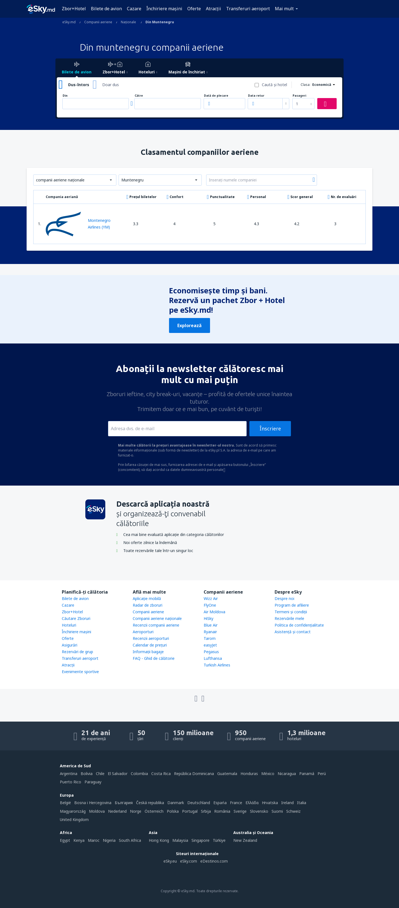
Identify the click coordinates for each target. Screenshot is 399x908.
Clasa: (305, 84)
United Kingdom (74, 819)
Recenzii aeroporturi (151, 638)
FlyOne (210, 605)
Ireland (287, 802)
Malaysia (180, 840)
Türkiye (219, 840)
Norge (135, 811)
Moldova (97, 811)
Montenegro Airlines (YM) (78, 224)
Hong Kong (159, 840)
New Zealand (245, 840)
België (65, 802)
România (222, 811)
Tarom (210, 638)
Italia (301, 802)
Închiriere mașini (164, 9)
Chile (100, 773)
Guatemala (227, 773)
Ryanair (210, 631)
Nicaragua (287, 773)
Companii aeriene (148, 611)
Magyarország (73, 811)
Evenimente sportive (80, 671)
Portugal (190, 811)
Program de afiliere (292, 605)
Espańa (220, 802)
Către (139, 96)
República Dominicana (194, 773)
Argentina (68, 773)
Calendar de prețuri (150, 645)
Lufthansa (213, 658)
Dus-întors (78, 84)
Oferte (194, 9)
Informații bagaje (148, 651)
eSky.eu (170, 861)
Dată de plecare (216, 96)
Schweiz (293, 811)
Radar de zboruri (147, 605)
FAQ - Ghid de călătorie (154, 658)
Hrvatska (270, 802)
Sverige (240, 811)
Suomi (277, 811)
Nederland (117, 811)
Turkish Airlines (217, 665)
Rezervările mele (289, 618)
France (236, 802)
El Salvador (117, 773)
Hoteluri (69, 625)
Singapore (200, 840)
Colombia (139, 773)
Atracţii (213, 9)
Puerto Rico (70, 781)
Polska (173, 811)
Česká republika (150, 802)
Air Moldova (214, 611)
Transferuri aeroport (248, 9)
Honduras (249, 773)
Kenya (79, 840)
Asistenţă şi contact (293, 631)
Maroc (93, 840)
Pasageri (299, 96)
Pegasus (211, 651)
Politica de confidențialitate (299, 625)
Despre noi (284, 598)
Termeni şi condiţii (291, 611)
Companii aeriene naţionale (157, 618)
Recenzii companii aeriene (156, 625)
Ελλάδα (252, 802)
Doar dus (110, 84)
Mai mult (284, 9)
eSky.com (188, 861)
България (124, 802)
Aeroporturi (143, 631)
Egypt (65, 840)
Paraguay (93, 781)
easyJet (210, 645)
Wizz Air (211, 598)
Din (65, 96)
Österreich (154, 811)
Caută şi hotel (274, 84)
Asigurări (69, 645)
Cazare (134, 9)
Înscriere (270, 428)
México (267, 773)
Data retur (256, 96)
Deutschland (198, 802)
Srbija (206, 811)
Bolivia (87, 773)
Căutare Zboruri (76, 618)
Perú (322, 773)
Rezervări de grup (77, 651)
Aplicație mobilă (147, 598)
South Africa (130, 840)
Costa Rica (161, 773)
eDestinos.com (214, 861)
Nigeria (109, 840)
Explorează (189, 325)
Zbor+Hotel (74, 9)
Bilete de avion (106, 9)
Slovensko (259, 811)
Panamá (306, 773)
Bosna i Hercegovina (92, 802)
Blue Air (211, 625)
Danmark (175, 802)
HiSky (208, 618)
